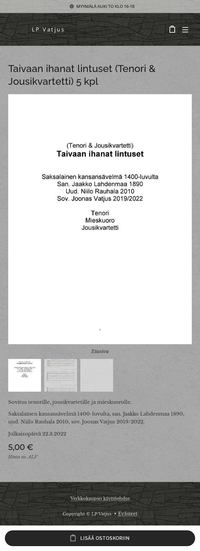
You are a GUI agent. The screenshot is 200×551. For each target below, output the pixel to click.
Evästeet (127, 514)
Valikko (185, 29)
